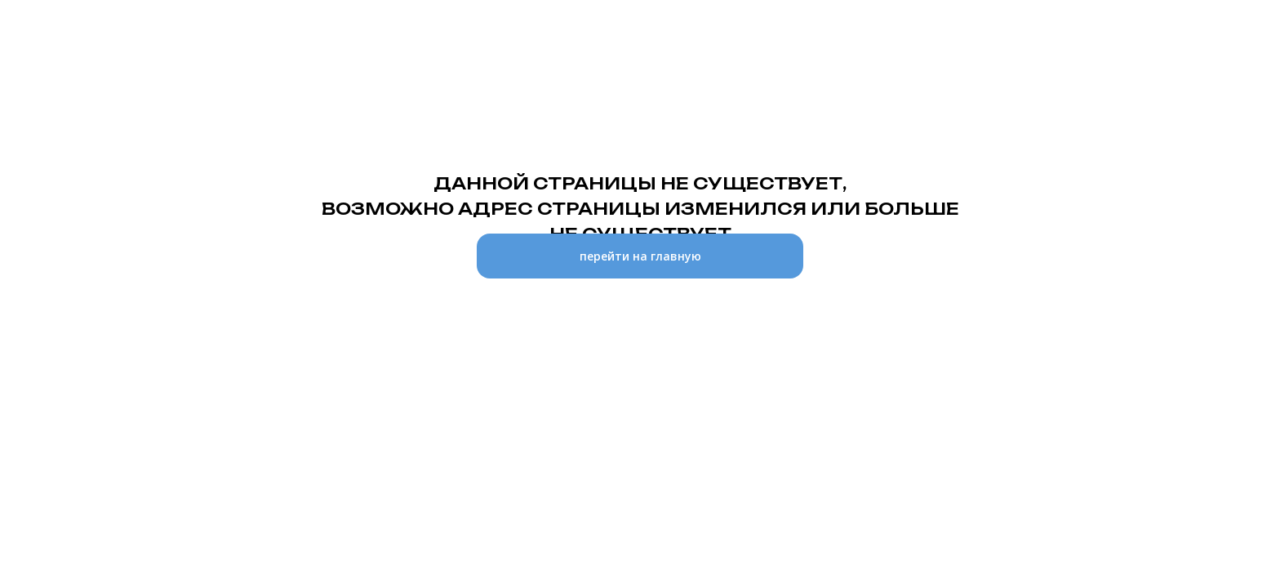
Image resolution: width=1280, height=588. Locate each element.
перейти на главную (640, 256)
